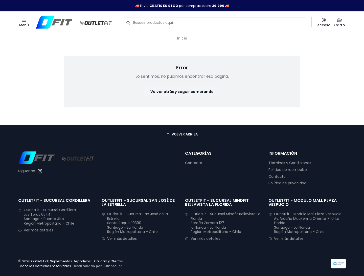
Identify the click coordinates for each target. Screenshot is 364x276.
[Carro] (339, 22)
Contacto (193, 162)
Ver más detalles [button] (35, 230)
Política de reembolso (287, 169)
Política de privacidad (287, 183)
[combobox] (214, 22)
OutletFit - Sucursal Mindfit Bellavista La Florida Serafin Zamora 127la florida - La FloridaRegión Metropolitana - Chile (222, 222)
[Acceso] (323, 22)
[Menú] (24, 22)
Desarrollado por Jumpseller (97, 266)
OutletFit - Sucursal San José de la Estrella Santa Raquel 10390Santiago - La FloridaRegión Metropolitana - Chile (135, 222)
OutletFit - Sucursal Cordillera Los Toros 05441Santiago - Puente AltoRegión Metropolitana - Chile (47, 216)
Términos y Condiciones (289, 162)
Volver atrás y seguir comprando (182, 91)
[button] (182, 134)
